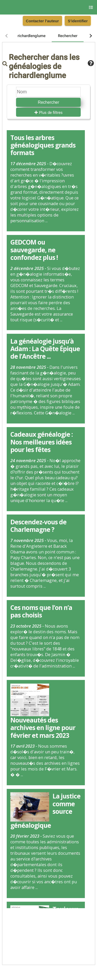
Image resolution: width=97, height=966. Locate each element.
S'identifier (78, 21)
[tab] (31, 36)
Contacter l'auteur (42, 21)
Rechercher (48, 102)
